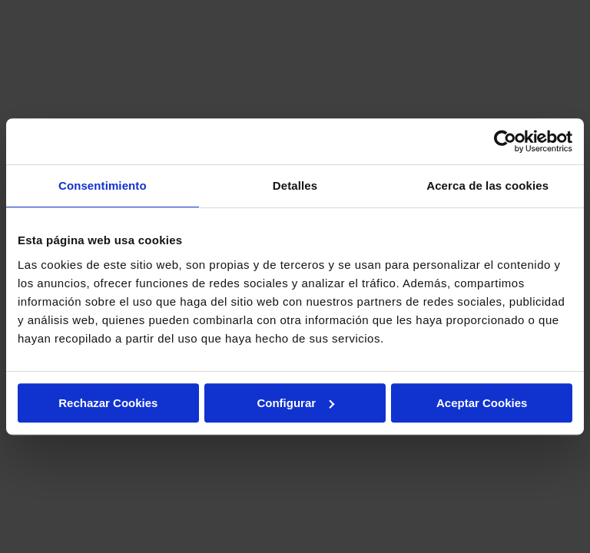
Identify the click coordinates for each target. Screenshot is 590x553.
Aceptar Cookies (481, 402)
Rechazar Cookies (107, 402)
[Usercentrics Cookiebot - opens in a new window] (505, 141)
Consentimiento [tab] (102, 185)
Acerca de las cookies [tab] (487, 185)
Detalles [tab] (295, 185)
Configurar (295, 402)
